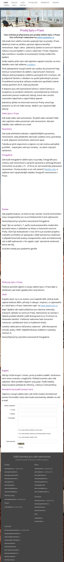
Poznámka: (11, 418)
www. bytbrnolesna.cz (40, 475)
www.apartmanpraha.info (11, 475)
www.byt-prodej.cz (9, 560)
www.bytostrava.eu (39, 507)
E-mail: (12, 410)
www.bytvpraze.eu (9, 468)
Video (23, 3)
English (14, 3)
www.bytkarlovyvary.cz (10, 499)
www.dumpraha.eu (9, 485)
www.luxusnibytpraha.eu (11, 488)
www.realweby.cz (45, 37)
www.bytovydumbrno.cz (40, 478)
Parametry (45, 3)
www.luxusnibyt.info (9, 543)
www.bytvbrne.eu (39, 468)
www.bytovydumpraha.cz (11, 478)
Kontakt (23, 5)
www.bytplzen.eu (9, 507)
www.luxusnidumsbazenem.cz (12, 530)
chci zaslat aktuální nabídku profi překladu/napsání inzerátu (34, 433)
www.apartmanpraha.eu (10, 472)
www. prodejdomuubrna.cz (41, 491)
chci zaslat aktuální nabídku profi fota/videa (30, 430)
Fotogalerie (33, 3)
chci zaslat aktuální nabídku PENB (27, 437)
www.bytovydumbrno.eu (41, 482)
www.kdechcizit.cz (49, 305)
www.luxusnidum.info (10, 546)
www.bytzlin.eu (38, 518)
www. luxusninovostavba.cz (11, 550)
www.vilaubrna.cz (39, 472)
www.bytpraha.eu (9, 482)
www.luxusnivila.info (9, 556)
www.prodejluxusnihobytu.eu (12, 540)
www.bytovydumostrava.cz (41, 504)
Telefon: (12, 414)
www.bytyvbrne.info (39, 485)
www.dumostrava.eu (40, 510)
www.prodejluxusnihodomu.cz (12, 533)
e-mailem (31, 64)
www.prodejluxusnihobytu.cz (12, 537)
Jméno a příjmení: (9, 405)
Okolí (14, 5)
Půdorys (55, 3)
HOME (6, 3)
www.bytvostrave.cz (39, 500)
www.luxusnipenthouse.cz (11, 553)
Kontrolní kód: (10, 441)
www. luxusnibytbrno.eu (40, 488)
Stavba (6, 5)
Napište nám (50, 169)
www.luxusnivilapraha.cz (10, 491)
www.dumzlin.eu (38, 521)
